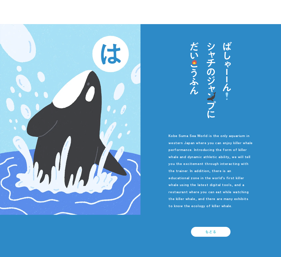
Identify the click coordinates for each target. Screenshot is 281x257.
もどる (211, 231)
